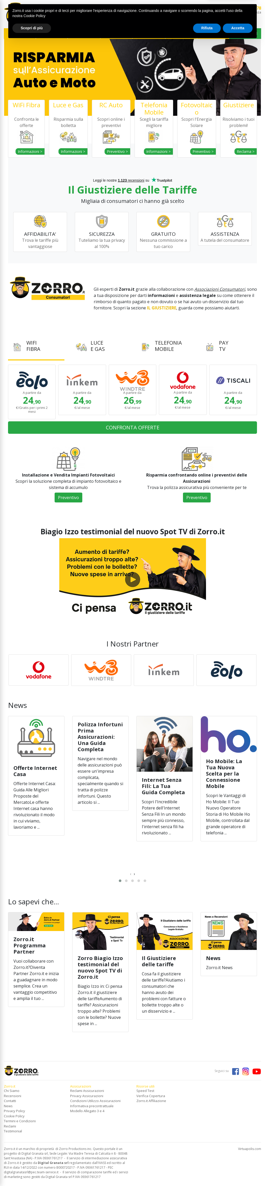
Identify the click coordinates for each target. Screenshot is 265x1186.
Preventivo (68, 497)
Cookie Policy (14, 1116)
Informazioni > (30, 151)
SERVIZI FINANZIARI (149, 33)
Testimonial (13, 1131)
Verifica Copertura (150, 1095)
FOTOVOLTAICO (116, 33)
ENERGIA (52, 33)
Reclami (10, 1126)
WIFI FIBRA (20, 33)
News (8, 1106)
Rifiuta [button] (207, 1172)
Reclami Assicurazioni (87, 1090)
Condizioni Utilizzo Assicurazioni (95, 1100)
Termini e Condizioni (20, 1121)
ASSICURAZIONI (181, 33)
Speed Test (145, 1090)
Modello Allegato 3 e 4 (87, 1111)
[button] (23, 73)
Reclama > (245, 151)
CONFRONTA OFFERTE (132, 427)
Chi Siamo (11, 1090)
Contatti (10, 1100)
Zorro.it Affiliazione (151, 1100)
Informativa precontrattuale (92, 1106)
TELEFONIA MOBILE (84, 33)
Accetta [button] (237, 1172)
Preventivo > (117, 151)
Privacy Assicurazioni (86, 1095)
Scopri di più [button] (32, 1172)
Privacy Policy (14, 1111)
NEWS (213, 33)
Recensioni (12, 1095)
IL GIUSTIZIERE (245, 33)
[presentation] (130, 874)
